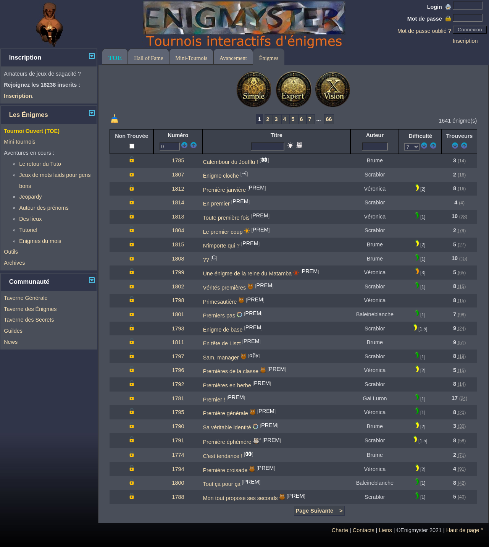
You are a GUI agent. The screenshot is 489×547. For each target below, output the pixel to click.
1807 (178, 175)
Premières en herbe (227, 385)
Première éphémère (227, 442)
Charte (340, 530)
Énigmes (268, 58)
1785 (178, 160)
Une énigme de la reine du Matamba (247, 273)
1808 (178, 259)
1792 (178, 384)
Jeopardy (30, 197)
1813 (178, 217)
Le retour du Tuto (40, 164)
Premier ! (214, 399)
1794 (178, 469)
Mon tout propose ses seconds (240, 498)
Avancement (233, 58)
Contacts (363, 530)
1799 (178, 272)
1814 (178, 202)
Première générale (225, 413)
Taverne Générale (25, 298)
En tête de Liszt (221, 343)
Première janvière (224, 190)
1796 (178, 370)
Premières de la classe (230, 371)
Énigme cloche (221, 176)
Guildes (13, 331)
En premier (216, 204)
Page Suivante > (319, 511)
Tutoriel (28, 230)
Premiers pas (219, 315)
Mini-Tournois (191, 58)
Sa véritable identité (227, 427)
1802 (178, 286)
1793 (178, 328)
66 (329, 119)
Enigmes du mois (40, 241)
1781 (178, 398)
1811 (178, 342)
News (11, 342)
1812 (178, 189)
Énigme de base (222, 330)
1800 (178, 483)
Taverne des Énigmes (30, 309)
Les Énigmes (28, 114)
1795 (178, 412)
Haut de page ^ (464, 530)
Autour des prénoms (44, 208)
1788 (178, 497)
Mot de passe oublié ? (424, 31)
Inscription (465, 41)
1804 (178, 230)
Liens (385, 530)
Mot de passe (429, 19)
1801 (178, 314)
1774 (178, 455)
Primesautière (220, 301)
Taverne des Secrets (29, 320)
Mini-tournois (19, 142)
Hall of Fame (148, 58)
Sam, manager (221, 357)
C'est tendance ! (222, 456)
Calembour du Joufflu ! (230, 162)
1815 (178, 244)
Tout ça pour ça (221, 484)
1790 (178, 426)
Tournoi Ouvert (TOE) (32, 131)
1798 (178, 300)
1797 (178, 356)
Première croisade (225, 470)
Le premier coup (222, 231)
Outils (11, 252)
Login (439, 7)
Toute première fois (226, 218)
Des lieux (30, 219)
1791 (178, 440)
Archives (14, 263)
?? (206, 260)
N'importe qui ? (221, 246)
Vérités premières (224, 288)
